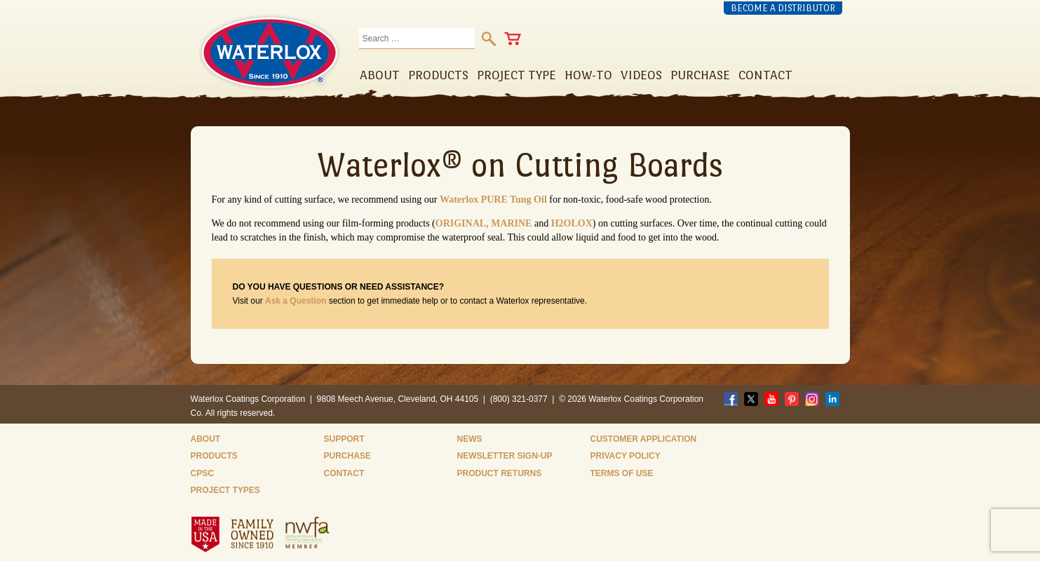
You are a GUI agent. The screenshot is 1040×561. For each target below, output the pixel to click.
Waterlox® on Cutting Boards (520, 165)
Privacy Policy (625, 456)
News (469, 439)
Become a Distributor (783, 8)
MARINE (511, 223)
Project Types (225, 490)
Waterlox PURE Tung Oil (493, 199)
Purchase (347, 456)
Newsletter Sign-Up (505, 456)
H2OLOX (572, 223)
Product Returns (499, 473)
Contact (344, 473)
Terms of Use (622, 473)
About (206, 439)
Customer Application (643, 439)
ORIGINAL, (463, 223)
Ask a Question (295, 301)
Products (214, 456)
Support (344, 439)
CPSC (202, 473)
